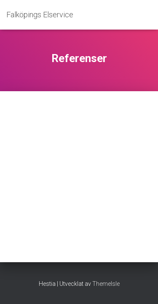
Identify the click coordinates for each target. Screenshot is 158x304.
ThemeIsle (106, 283)
